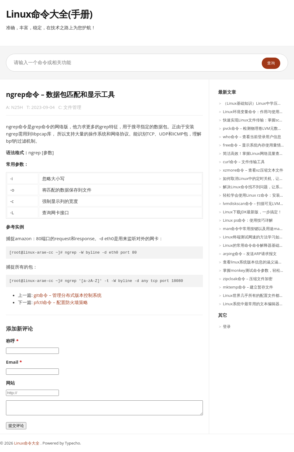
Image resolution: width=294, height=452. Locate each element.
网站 (10, 383)
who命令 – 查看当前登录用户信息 (252, 136)
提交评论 (16, 425)
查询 (271, 63)
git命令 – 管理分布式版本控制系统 (68, 295)
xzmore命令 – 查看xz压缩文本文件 (253, 170)
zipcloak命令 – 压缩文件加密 (247, 278)
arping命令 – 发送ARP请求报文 (250, 253)
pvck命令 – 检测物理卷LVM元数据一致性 (258, 128)
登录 (227, 326)
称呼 (10, 341)
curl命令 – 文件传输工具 (244, 161)
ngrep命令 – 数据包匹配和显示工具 (60, 94)
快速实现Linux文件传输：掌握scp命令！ (258, 120)
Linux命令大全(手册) (49, 13)
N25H (17, 107)
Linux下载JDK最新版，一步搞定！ (252, 212)
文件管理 (72, 107)
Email (12, 362)
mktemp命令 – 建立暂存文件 (248, 287)
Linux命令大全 (27, 443)
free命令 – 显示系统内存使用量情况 (254, 145)
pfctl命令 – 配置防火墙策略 (61, 302)
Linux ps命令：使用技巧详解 (248, 220)
